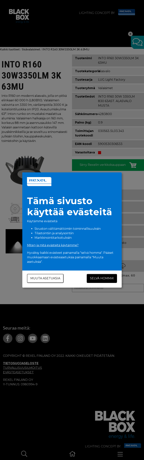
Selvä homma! (102, 278)
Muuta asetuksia (45, 278)
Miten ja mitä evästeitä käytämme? (53, 245)
